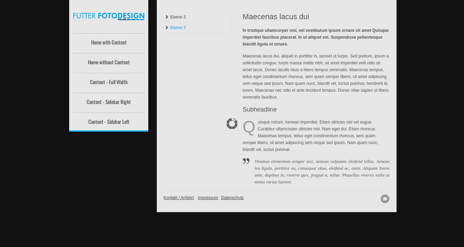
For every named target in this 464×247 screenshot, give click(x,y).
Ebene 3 (178, 17)
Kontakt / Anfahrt (179, 197)
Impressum (208, 197)
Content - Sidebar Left (108, 121)
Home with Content (109, 42)
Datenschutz (232, 197)
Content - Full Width (109, 82)
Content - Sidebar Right (109, 101)
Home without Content (109, 62)
